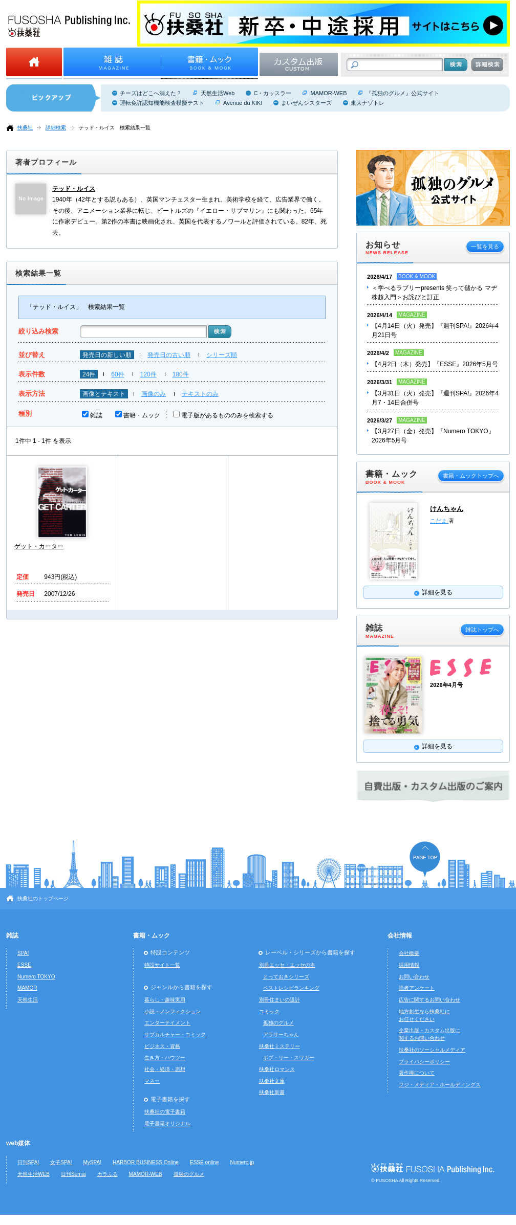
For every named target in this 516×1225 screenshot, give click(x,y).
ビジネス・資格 (162, 1046)
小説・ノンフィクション (172, 1011)
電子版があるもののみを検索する (227, 415)
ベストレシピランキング (291, 988)
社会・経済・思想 (164, 1069)
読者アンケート (417, 988)
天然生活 (27, 1000)
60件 (117, 374)
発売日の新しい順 (107, 355)
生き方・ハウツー (164, 1057)
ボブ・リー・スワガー (288, 1057)
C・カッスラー (272, 93)
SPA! (23, 953)
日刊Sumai (73, 1174)
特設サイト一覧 (162, 965)
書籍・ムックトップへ (471, 476)
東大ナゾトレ (367, 103)
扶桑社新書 (272, 1092)
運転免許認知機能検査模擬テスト (162, 103)
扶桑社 (25, 127)
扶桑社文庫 (272, 1081)
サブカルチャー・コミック (175, 1034)
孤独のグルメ (278, 1023)
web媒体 (18, 1143)
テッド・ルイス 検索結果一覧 (114, 127)
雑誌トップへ (482, 630)
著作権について (417, 1073)
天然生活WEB (33, 1174)
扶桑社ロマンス (277, 1069)
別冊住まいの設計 (279, 1000)
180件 (181, 374)
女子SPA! (61, 1162)
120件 (148, 374)
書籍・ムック (141, 415)
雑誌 (96, 415)
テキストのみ (200, 393)
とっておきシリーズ (286, 976)
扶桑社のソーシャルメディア (432, 1050)
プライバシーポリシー (424, 1061)
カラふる (107, 1174)
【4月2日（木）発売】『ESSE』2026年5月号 (435, 364)
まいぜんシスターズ (306, 103)
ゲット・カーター (38, 546)
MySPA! (92, 1162)
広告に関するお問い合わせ (429, 1000)
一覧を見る (485, 246)
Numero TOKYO (36, 976)
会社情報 (400, 935)
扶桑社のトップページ (43, 898)
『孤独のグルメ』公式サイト (402, 93)
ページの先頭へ (425, 859)
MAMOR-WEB (328, 93)
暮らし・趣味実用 (164, 1000)
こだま (439, 521)
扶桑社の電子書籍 (164, 1112)
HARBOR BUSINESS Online (146, 1162)
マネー (152, 1081)
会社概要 (409, 953)
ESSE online (204, 1162)
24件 (88, 374)
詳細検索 (56, 127)
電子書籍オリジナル (167, 1123)
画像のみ (153, 393)
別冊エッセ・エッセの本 (287, 965)
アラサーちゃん (281, 1034)
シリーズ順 (221, 355)
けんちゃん (446, 509)
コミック (269, 1011)
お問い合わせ (414, 976)
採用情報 (409, 965)
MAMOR (27, 988)
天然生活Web (217, 93)
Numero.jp (242, 1162)
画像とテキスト (103, 393)
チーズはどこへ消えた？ (151, 93)
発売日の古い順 (168, 355)
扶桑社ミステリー (279, 1046)
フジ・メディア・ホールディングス (440, 1084)
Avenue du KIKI (242, 103)
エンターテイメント (167, 1023)
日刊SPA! (28, 1162)
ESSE (24, 965)
